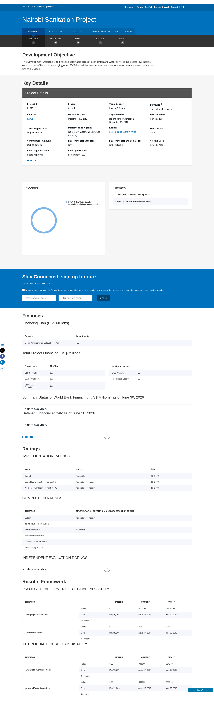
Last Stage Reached (38, 150)
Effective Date (158, 114)
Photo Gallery (123, 31)
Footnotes (27, 436)
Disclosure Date (76, 114)
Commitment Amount (39, 140)
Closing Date (157, 140)
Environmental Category (81, 140)
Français (157, 7)
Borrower (156, 104)
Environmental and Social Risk (125, 140)
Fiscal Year (156, 128)
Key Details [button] (55, 41)
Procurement (56, 31)
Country (31, 114)
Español (148, 7)
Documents (78, 31)
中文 (182, 7)
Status (71, 103)
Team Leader (116, 103)
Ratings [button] (100, 41)
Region (113, 127)
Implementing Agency (80, 127)
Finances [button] (78, 41)
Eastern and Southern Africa (122, 131)
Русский (174, 7)
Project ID (32, 103)
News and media (101, 31)
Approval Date (117, 114)
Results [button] (122, 41)
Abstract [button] (33, 41)
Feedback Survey (200, 690)
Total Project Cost (38, 128)
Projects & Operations (45, 6)
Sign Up (104, 297)
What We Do (28, 6)
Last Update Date (77, 150)
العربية (166, 7)
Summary (33, 31)
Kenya (30, 118)
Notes (30, 160)
